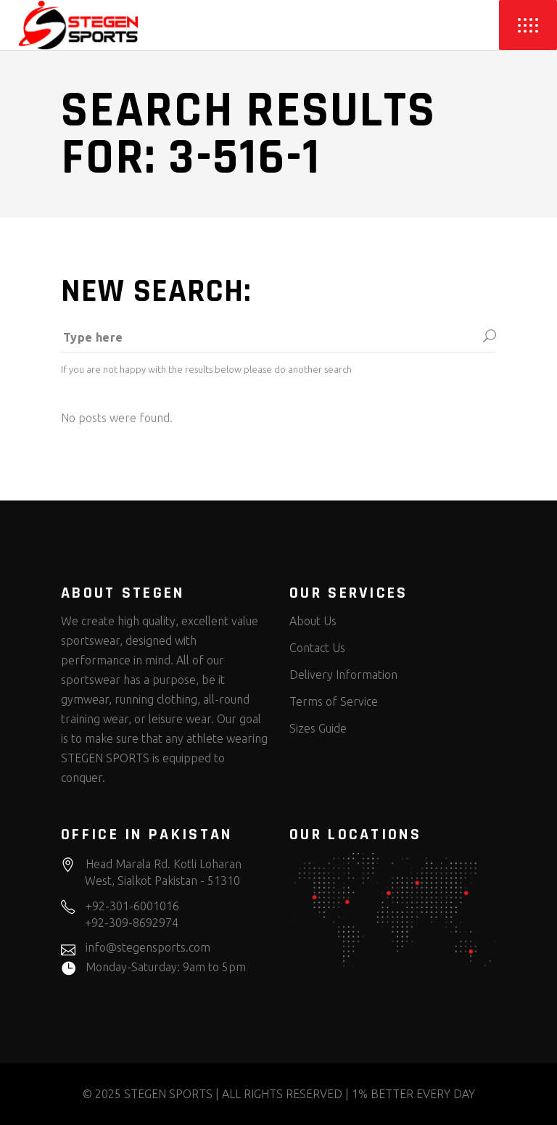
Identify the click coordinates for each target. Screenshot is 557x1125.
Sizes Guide (318, 728)
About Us (313, 620)
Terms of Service (333, 701)
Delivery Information (343, 674)
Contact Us (317, 647)
